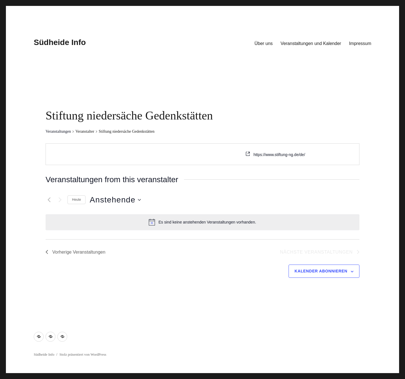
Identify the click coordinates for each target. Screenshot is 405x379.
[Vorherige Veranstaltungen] (49, 200)
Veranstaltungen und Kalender (311, 43)
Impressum (360, 43)
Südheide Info (60, 42)
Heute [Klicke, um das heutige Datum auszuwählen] (76, 200)
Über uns (264, 43)
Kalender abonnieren (320, 271)
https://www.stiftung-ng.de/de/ (279, 154)
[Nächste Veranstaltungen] (60, 200)
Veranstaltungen (58, 131)
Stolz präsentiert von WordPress (82, 354)
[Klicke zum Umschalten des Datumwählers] (115, 200)
